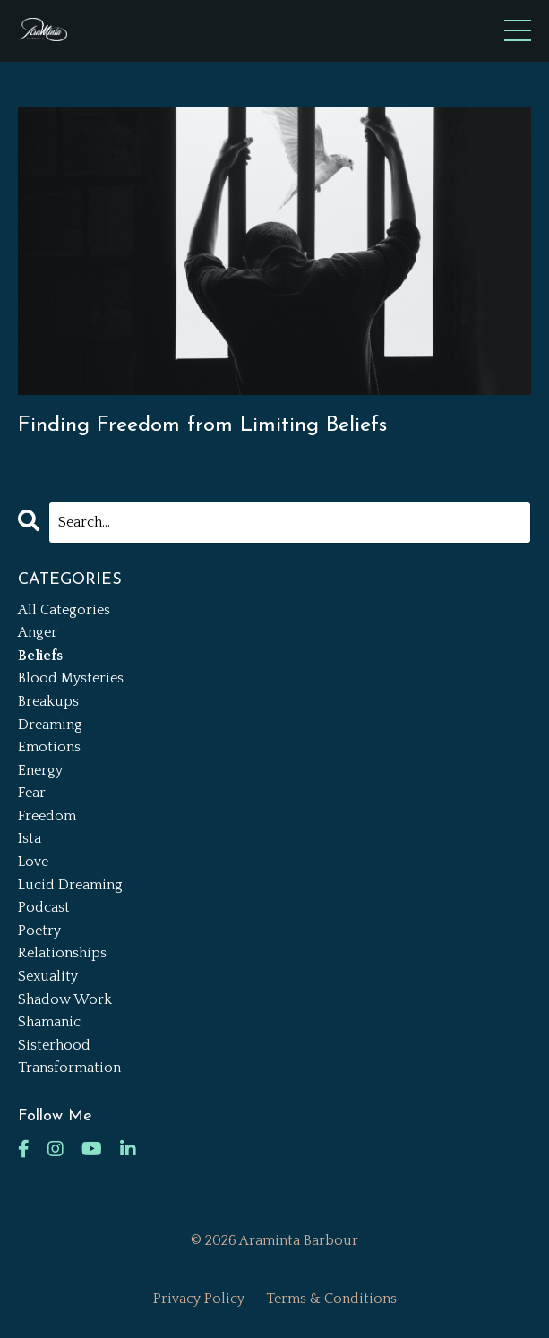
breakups (48, 701)
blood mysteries (71, 678)
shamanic (49, 1022)
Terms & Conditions (331, 1299)
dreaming (50, 724)
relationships (62, 953)
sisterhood (54, 1045)
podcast (44, 907)
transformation (69, 1067)
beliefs (40, 656)
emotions (49, 747)
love (33, 861)
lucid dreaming (70, 885)
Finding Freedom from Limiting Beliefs (202, 425)
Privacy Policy (198, 1299)
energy (40, 770)
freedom (47, 816)
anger (37, 632)
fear (32, 793)
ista (29, 838)
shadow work (65, 999)
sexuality (48, 976)
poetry (39, 930)
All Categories (64, 610)
